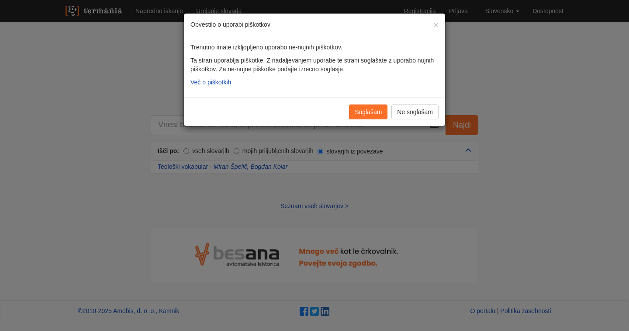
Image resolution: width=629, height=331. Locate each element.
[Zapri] (436, 24)
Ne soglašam (415, 111)
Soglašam (368, 111)
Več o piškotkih (210, 82)
